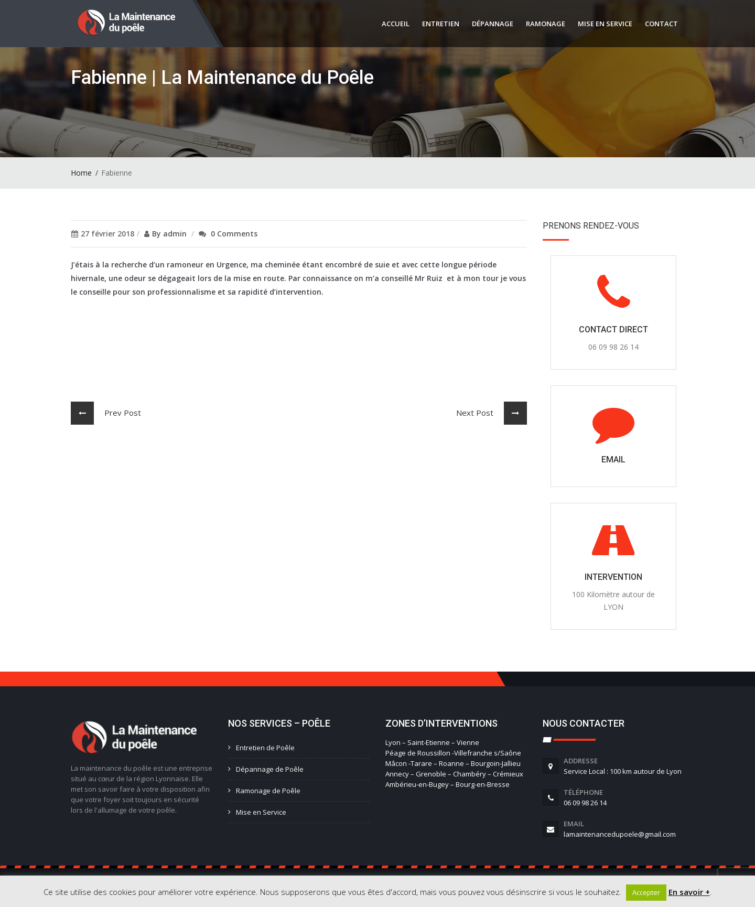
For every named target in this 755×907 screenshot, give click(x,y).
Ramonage (545, 23)
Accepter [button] (646, 892)
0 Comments (234, 234)
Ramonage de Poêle (268, 790)
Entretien (440, 23)
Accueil (395, 23)
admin (175, 234)
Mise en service (605, 23)
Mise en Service (261, 812)
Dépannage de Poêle (270, 769)
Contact (661, 23)
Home (81, 173)
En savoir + (689, 892)
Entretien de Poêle (265, 747)
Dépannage (492, 23)
